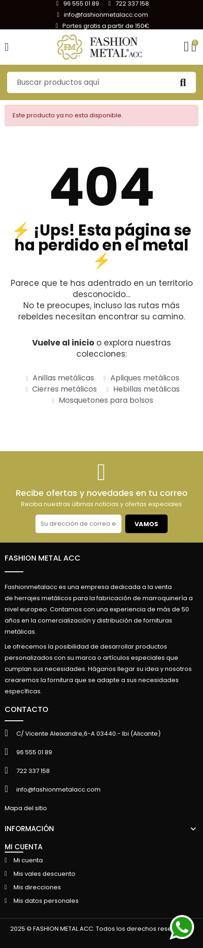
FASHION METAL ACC (43, 558)
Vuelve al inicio (63, 342)
